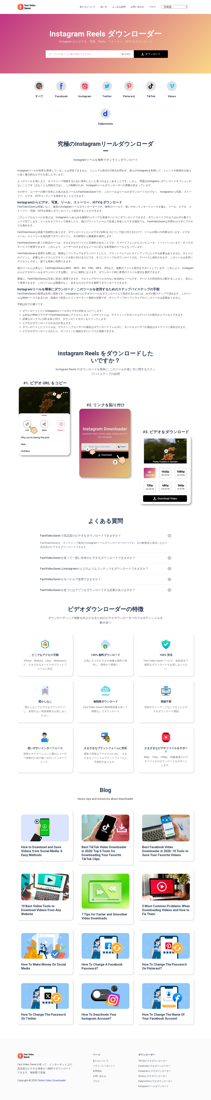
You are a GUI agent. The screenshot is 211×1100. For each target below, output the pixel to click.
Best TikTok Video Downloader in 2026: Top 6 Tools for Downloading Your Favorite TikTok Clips (104, 853)
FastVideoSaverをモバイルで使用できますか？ (70, 579)
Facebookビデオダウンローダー (154, 1066)
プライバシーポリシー (104, 1066)
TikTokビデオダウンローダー (152, 1061)
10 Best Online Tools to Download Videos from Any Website (41, 910)
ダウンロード (150, 53)
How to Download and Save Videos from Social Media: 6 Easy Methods (41, 851)
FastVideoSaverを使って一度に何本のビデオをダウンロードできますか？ (87, 557)
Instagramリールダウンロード (153, 1086)
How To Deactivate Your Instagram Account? (99, 1016)
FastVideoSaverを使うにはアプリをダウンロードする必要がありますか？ (87, 590)
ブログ (96, 1081)
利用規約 (97, 1071)
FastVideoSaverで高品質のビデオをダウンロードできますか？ (80, 535)
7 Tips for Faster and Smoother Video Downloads (104, 916)
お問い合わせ (99, 1076)
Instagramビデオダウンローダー (154, 1071)
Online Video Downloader (52, 1080)
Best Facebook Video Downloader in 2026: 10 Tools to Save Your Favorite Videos (165, 851)
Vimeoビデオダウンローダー (152, 1076)
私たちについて (101, 1061)
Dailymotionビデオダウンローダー (155, 1081)
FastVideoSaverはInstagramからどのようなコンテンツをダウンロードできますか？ (94, 568)
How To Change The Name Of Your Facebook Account (163, 1016)
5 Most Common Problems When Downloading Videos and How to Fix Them (166, 910)
